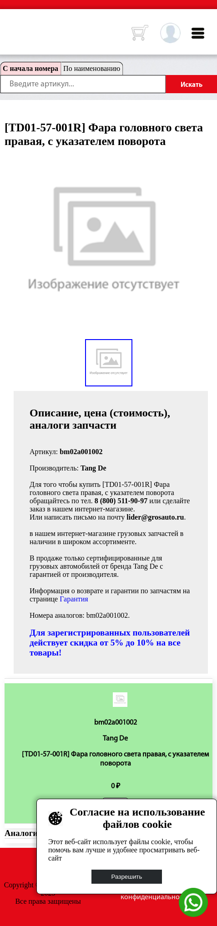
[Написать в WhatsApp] (193, 914)
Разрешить (126, 876)
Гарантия (74, 599)
